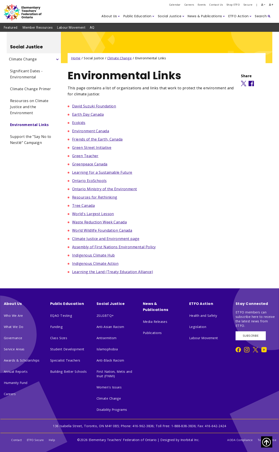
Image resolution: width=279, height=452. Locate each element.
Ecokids (78, 122)
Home (76, 58)
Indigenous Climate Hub (93, 255)
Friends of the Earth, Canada (97, 139)
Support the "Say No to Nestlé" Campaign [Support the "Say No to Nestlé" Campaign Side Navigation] (30, 139)
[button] (111, 16)
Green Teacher (85, 155)
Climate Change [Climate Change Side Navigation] (23, 59)
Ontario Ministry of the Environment (104, 188)
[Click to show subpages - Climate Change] (57, 59)
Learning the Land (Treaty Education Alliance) (112, 271)
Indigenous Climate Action (95, 263)
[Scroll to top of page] (266, 442)
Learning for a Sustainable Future (102, 172)
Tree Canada (83, 205)
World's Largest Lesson (93, 213)
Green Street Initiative (91, 147)
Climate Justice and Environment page (105, 238)
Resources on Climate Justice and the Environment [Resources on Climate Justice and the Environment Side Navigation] (29, 106)
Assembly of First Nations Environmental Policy (114, 246)
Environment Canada (90, 131)
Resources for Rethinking (94, 197)
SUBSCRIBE (251, 336)
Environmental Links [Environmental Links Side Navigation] (29, 124)
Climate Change (119, 58)
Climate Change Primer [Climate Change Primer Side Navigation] (30, 88)
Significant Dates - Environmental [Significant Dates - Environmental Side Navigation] (26, 74)
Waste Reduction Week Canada (99, 222)
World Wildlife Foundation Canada (102, 230)
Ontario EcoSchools (89, 180)
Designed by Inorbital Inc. (180, 440)
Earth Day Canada (88, 114)
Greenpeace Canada (89, 164)
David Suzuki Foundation (94, 106)
